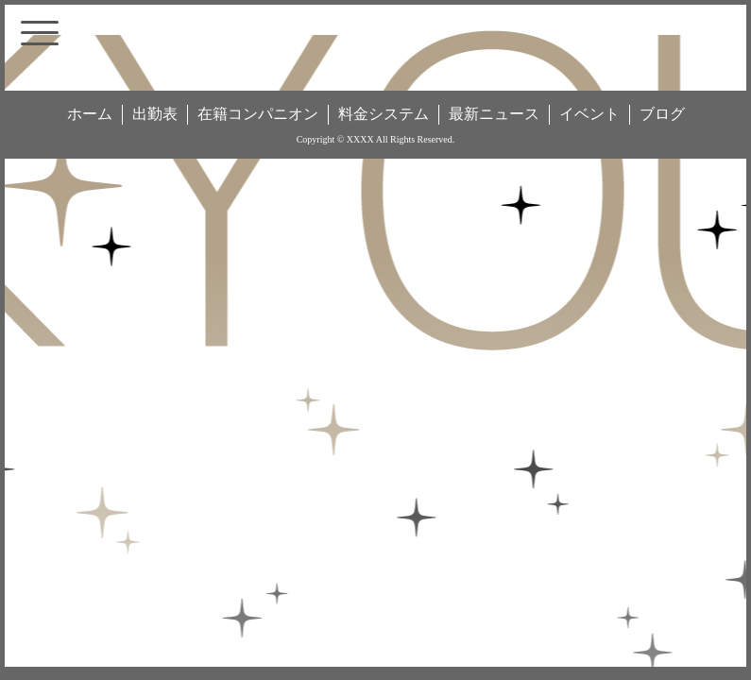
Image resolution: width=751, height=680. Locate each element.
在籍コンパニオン (257, 114)
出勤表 (155, 114)
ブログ (662, 114)
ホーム (89, 114)
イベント (589, 114)
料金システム (383, 114)
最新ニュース (494, 114)
